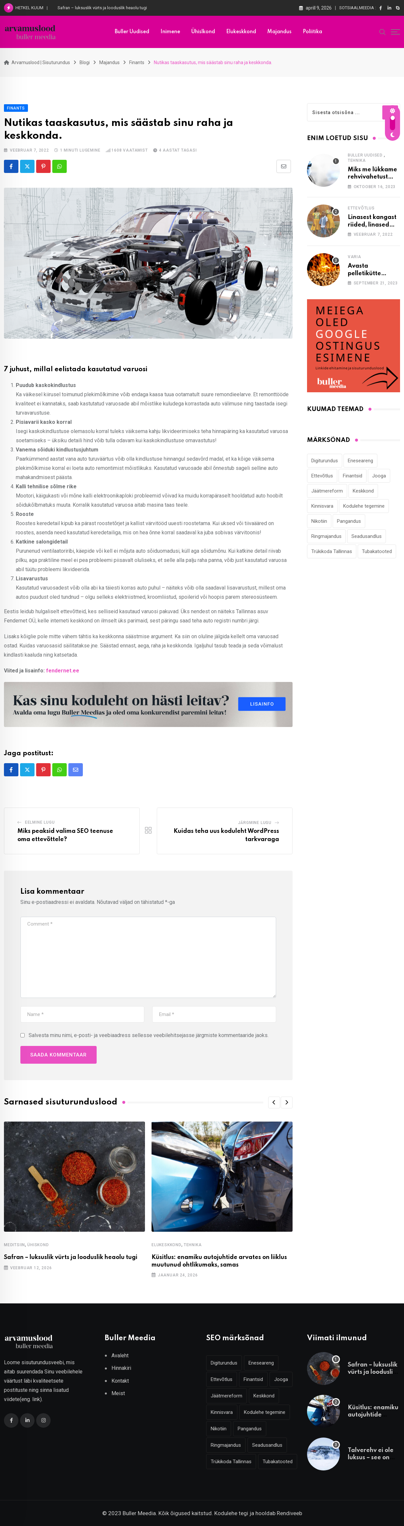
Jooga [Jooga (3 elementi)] (379, 476)
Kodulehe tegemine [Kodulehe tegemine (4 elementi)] (364, 506)
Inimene (170, 32)
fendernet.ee (62, 670)
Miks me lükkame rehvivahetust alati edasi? (372, 177)
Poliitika (312, 32)
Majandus (279, 32)
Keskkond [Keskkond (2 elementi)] (363, 491)
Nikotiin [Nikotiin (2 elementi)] (319, 521)
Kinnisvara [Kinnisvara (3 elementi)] (322, 506)
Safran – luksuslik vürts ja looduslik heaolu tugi (102, 7)
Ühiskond (38, 1245)
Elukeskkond (241, 32)
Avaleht (120, 1355)
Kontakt (120, 1381)
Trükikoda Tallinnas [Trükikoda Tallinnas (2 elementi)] (331, 551)
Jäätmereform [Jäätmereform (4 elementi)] (327, 491)
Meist (118, 1393)
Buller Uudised (365, 155)
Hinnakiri (121, 1368)
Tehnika (193, 1245)
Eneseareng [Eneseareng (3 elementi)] (360, 461)
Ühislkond (203, 32)
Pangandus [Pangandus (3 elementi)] (349, 521)
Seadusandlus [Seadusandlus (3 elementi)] (366, 536)
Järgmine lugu (255, 822)
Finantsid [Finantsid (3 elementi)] (352, 476)
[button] (274, 1102)
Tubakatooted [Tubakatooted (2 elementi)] (377, 551)
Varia (354, 256)
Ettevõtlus (361, 208)
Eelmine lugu (40, 822)
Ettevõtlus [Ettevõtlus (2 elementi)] (322, 476)
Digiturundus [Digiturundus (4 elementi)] (324, 461)
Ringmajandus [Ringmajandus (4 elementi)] (326, 536)
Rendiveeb (289, 1513)
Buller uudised (132, 32)
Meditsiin (14, 1245)
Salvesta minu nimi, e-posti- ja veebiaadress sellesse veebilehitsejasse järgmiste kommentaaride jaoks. (149, 1035)
